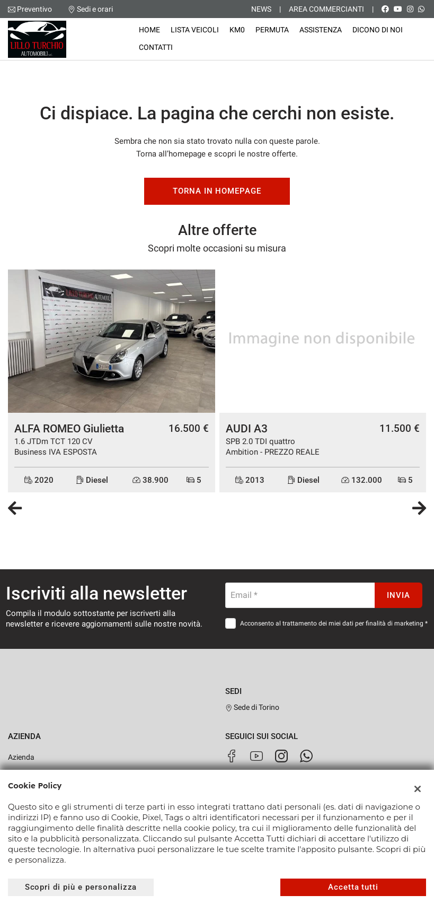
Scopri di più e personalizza (81, 887)
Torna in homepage (217, 191)
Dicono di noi (377, 29)
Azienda (21, 757)
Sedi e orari (95, 9)
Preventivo (34, 9)
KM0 (237, 29)
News (261, 9)
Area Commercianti (326, 9)
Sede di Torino (252, 707)
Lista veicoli (195, 29)
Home (149, 29)
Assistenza (320, 29)
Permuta (272, 29)
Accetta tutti (353, 887)
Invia (398, 595)
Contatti (156, 47)
